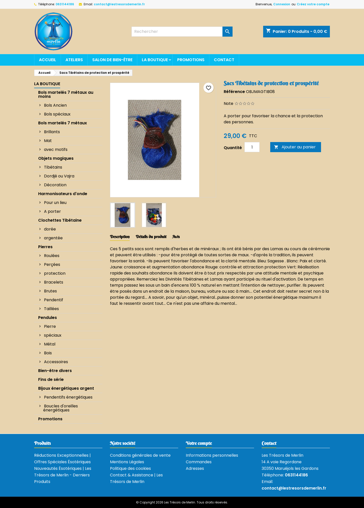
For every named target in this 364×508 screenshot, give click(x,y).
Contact (224, 60)
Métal (49, 344)
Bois (48, 353)
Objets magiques (56, 158)
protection (54, 273)
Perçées (52, 264)
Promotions (190, 60)
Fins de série (51, 379)
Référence (234, 92)
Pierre (50, 326)
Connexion (281, 4)
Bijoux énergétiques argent (66, 388)
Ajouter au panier (295, 147)
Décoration (55, 185)
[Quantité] (252, 147)
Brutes (50, 291)
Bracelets (53, 282)
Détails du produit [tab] (151, 236)
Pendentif (53, 300)
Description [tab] (120, 236)
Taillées (51, 309)
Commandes (199, 462)
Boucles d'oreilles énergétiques (60, 408)
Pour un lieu (55, 202)
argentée (53, 238)
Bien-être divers (55, 371)
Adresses (195, 468)
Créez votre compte (313, 4)
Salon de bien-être (112, 60)
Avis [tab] (176, 236)
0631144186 (65, 4)
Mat (48, 141)
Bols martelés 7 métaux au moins (65, 94)
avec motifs (55, 149)
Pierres (45, 247)
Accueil (47, 60)
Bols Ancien (55, 105)
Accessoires (56, 362)
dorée (50, 229)
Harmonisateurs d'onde (62, 194)
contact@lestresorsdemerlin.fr (119, 4)
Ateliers (74, 60)
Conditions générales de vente (140, 455)
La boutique (155, 60)
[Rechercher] (182, 32)
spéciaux (52, 335)
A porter (52, 211)
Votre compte (199, 443)
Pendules (47, 317)
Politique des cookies (130, 468)
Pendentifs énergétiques (68, 397)
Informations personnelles (212, 455)
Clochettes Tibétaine (60, 220)
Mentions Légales (127, 462)
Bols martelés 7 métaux (62, 123)
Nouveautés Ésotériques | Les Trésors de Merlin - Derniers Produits (62, 475)
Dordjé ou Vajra (59, 176)
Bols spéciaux (57, 114)
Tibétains (53, 167)
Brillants (52, 132)
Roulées (51, 256)
